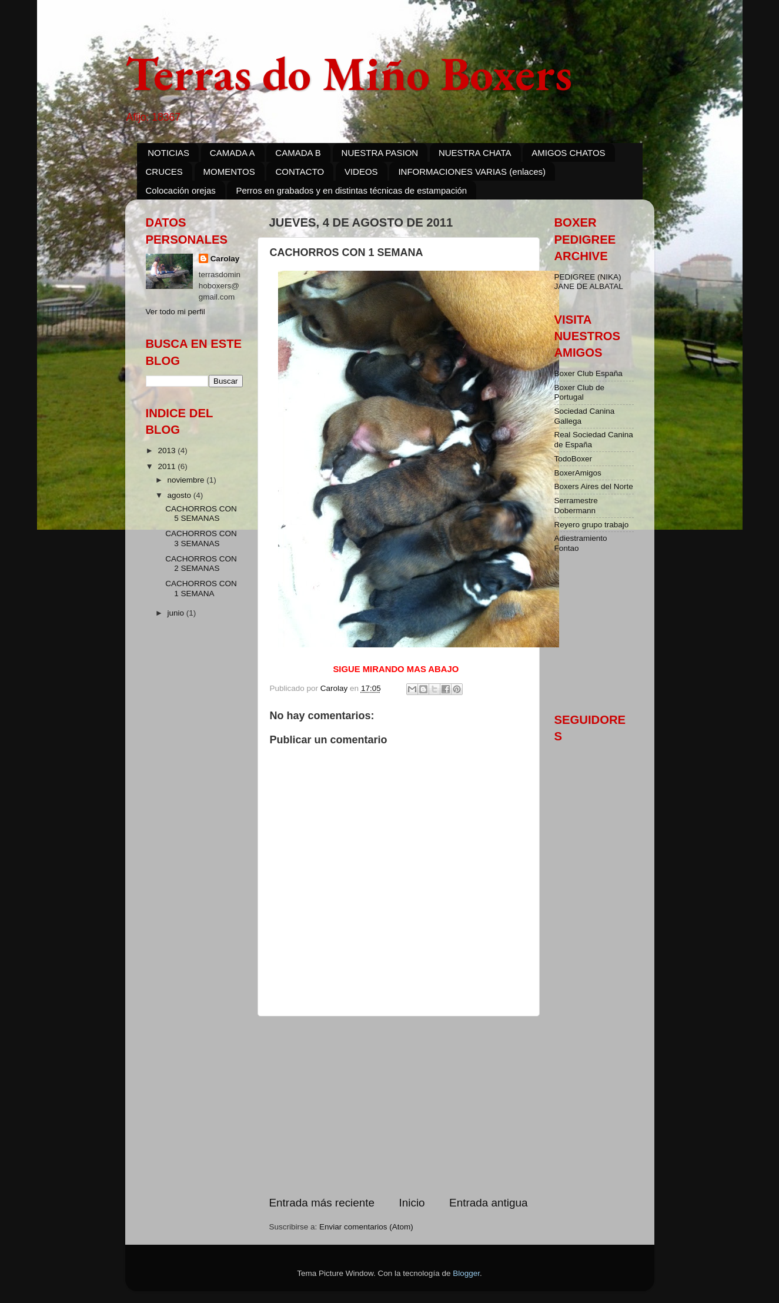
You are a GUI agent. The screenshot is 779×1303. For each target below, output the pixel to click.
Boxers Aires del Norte (593, 486)
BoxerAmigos (577, 472)
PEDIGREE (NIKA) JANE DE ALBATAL (588, 281)
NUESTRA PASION (380, 153)
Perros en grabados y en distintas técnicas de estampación (351, 190)
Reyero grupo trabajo (591, 524)
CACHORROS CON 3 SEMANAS (201, 538)
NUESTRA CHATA (475, 153)
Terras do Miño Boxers (348, 73)
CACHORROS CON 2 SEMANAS (201, 563)
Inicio (412, 1202)
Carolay (225, 258)
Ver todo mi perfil (175, 311)
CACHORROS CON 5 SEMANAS (201, 513)
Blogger (466, 1273)
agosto (180, 495)
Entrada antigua (488, 1202)
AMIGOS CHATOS (568, 153)
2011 (168, 466)
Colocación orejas (181, 190)
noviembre (187, 480)
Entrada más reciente (322, 1202)
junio (177, 613)
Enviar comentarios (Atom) (366, 1226)
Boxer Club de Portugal (579, 392)
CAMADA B (298, 153)
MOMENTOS (229, 172)
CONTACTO (299, 172)
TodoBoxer (573, 458)
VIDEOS (361, 172)
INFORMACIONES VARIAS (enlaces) (472, 172)
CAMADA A (232, 153)
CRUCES (164, 172)
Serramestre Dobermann (576, 505)
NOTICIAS (168, 153)
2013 (168, 450)
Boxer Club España (588, 373)
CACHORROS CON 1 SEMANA (201, 588)
